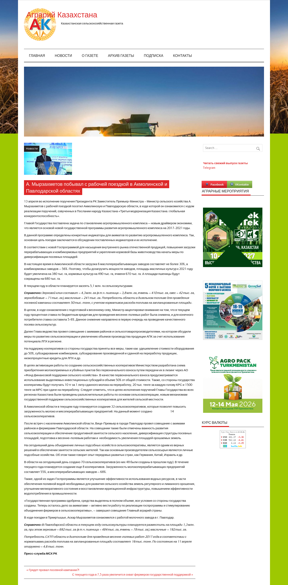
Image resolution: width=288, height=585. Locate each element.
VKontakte (239, 184)
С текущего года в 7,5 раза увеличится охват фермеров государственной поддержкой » (132, 574)
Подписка (153, 56)
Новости (63, 56)
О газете (90, 56)
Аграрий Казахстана (96, 15)
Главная (37, 56)
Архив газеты (121, 56)
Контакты (182, 56)
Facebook (214, 184)
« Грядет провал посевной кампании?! (53, 570)
